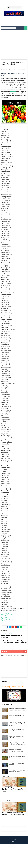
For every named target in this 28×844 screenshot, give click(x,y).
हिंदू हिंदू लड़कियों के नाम (6, 620)
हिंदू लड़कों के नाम (5, 618)
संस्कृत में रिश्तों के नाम (6, 616)
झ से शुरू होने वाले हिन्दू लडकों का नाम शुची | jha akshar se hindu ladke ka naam (13, 789)
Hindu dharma (21, 69)
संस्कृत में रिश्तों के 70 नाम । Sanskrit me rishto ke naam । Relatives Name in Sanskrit (17, 724)
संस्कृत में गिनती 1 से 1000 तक (8, 614)
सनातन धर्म (13, 92)
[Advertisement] (14, 21)
